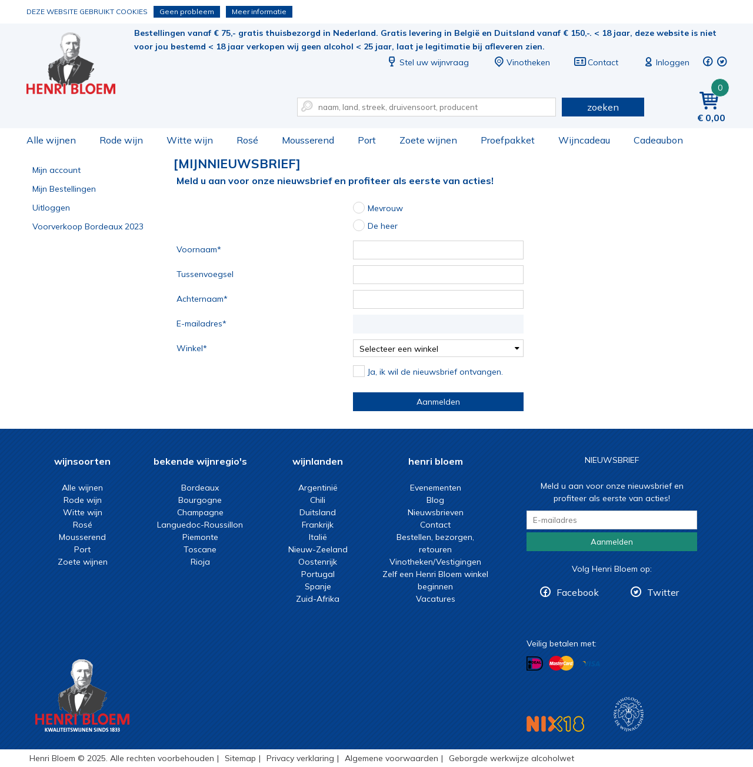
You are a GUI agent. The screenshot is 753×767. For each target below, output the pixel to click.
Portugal (318, 574)
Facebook (578, 592)
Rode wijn (121, 140)
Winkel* (191, 348)
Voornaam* (198, 249)
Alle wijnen (51, 140)
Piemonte (200, 537)
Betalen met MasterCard (561, 663)
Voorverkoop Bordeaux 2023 (88, 226)
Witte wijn (189, 140)
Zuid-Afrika (317, 598)
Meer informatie (259, 11)
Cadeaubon (658, 140)
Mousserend (308, 140)
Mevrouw (385, 208)
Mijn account (56, 170)
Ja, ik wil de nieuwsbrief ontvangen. (435, 371)
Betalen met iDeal (535, 663)
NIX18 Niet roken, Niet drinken (555, 724)
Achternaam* (202, 299)
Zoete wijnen (428, 140)
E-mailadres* (201, 323)
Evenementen (435, 487)
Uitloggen (51, 207)
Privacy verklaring (300, 758)
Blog (435, 500)
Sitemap (240, 758)
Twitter (663, 592)
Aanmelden (438, 401)
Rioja (200, 561)
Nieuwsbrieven (436, 512)
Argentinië (318, 487)
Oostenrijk (317, 561)
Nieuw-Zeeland (318, 549)
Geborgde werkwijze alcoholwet (511, 758)
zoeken (603, 107)
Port (367, 140)
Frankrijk (318, 524)
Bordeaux (200, 487)
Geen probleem (186, 11)
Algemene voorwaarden (391, 758)
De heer (383, 226)
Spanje (318, 586)
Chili (317, 500)
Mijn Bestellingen (64, 189)
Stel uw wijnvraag (427, 62)
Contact (596, 62)
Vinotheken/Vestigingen (435, 561)
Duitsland (317, 512)
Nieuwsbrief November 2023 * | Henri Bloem (78, 65)
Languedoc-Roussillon (200, 524)
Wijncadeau (584, 140)
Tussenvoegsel (205, 274)
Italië (318, 537)
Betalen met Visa (591, 664)
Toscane (200, 549)
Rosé (247, 140)
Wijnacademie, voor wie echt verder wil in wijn (629, 714)
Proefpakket (508, 140)
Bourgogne (200, 500)
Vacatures (435, 598)
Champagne (200, 512)
